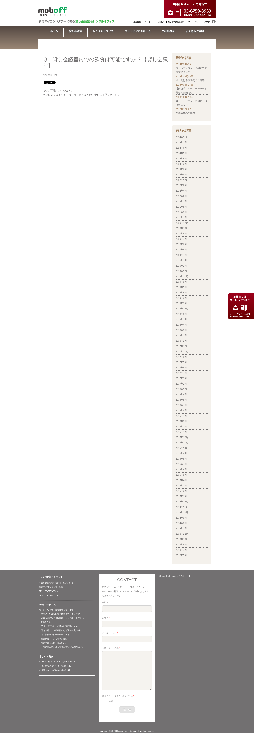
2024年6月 (181, 148)
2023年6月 (181, 169)
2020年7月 (181, 239)
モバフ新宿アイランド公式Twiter (57, 666)
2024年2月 (181, 164)
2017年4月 (181, 373)
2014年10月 (182, 512)
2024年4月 (181, 158)
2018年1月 (181, 341)
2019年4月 (181, 292)
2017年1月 (181, 383)
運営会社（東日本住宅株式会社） (57, 670)
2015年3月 (181, 485)
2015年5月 (181, 475)
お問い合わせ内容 (111, 648)
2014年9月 (181, 518)
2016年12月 (182, 389)
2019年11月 (182, 276)
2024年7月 (181, 142)
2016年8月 (181, 400)
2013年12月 (182, 534)
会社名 (105, 602)
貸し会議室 (75, 31)
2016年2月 (181, 426)
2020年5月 (181, 249)
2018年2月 (181, 335)
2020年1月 (181, 266)
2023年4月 (181, 174)
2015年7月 (181, 464)
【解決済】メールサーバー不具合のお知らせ (191, 90)
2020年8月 (181, 233)
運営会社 (137, 22)
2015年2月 (181, 491)
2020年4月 (181, 255)
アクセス (149, 22)
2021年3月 (181, 212)
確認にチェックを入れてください (118, 696)
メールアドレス (110, 633)
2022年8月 (181, 185)
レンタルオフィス (103, 31)
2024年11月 (182, 137)
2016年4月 (181, 416)
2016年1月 (181, 432)
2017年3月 (181, 378)
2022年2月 (181, 196)
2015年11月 (182, 442)
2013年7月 (181, 550)
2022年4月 (181, 190)
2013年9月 (181, 544)
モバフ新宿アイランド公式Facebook (58, 661)
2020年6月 (181, 244)
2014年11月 (182, 507)
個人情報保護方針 (176, 22)
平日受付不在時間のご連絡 (190, 80)
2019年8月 (181, 282)
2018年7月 (181, 319)
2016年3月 (181, 421)
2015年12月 (182, 437)
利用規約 (160, 22)
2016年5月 (181, 410)
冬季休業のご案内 (185, 113)
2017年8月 (181, 357)
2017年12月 (182, 346)
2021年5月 (181, 207)
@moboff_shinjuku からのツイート (175, 576)
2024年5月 (181, 153)
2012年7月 (181, 555)
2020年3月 (181, 260)
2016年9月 (181, 394)
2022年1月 (181, 201)
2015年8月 (181, 459)
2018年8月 (181, 314)
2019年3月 (181, 298)
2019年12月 (182, 271)
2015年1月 (181, 496)
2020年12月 (182, 223)
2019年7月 (181, 287)
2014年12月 (182, 501)
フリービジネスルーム (138, 31)
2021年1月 (181, 217)
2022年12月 (182, 180)
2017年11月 (182, 351)
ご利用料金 (168, 31)
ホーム (54, 31)
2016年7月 (181, 405)
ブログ (207, 22)
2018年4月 (181, 325)
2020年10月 (182, 228)
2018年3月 (181, 330)
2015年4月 (181, 480)
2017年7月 (181, 362)
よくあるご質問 (195, 31)
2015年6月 (181, 469)
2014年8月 (181, 523)
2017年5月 (181, 367)
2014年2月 (181, 528)
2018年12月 (182, 308)
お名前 (106, 618)
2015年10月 (182, 448)
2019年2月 (181, 303)
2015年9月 (181, 453)
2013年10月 (182, 539)
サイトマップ (194, 22)
